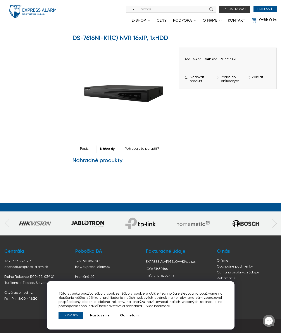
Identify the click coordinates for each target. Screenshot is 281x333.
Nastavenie (100, 315)
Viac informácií (158, 306)
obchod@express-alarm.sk (26, 267)
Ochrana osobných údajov (238, 272)
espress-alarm (32, 12)
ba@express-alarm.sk (92, 267)
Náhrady (107, 149)
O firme (222, 261)
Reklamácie (226, 278)
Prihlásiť (264, 9)
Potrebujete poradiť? (142, 149)
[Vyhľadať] (131, 9)
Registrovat (233, 9)
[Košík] (264, 20)
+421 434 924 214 (18, 261)
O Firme (210, 20)
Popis (84, 149)
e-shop (139, 20)
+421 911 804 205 (88, 261)
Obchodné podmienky (235, 266)
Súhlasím (71, 315)
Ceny (162, 20)
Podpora (182, 20)
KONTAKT (236, 20)
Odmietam (129, 315)
